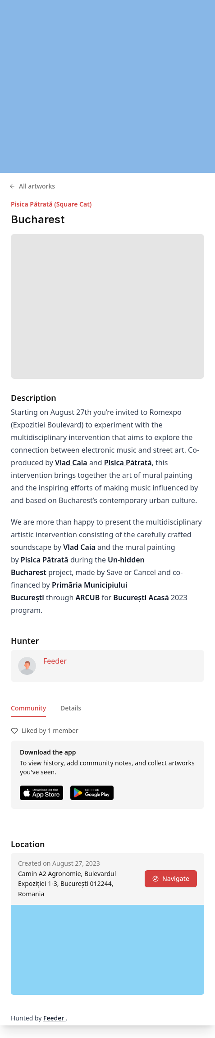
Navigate (170, 878)
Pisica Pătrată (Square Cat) (51, 204)
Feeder (55, 661)
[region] (107, 86)
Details (70, 708)
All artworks (32, 186)
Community (28, 708)
